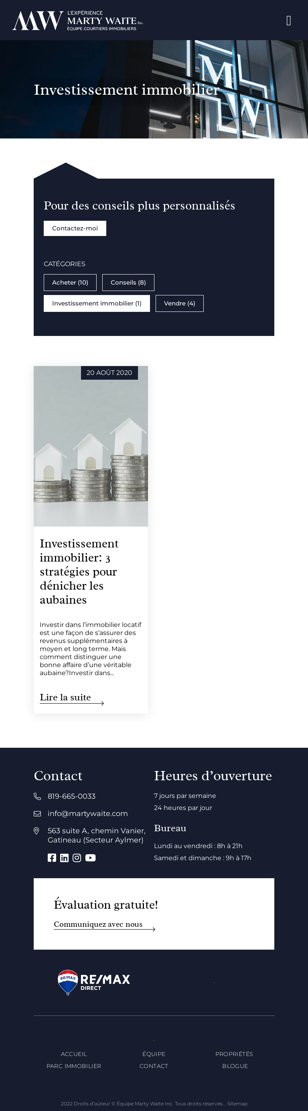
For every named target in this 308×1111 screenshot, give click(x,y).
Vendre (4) (179, 303)
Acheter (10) (70, 282)
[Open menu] (289, 20)
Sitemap (237, 1104)
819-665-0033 (71, 796)
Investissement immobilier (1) (97, 303)
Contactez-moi (75, 228)
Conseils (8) (128, 282)
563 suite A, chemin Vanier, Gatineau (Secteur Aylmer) (97, 835)
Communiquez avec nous (98, 924)
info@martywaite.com (88, 813)
